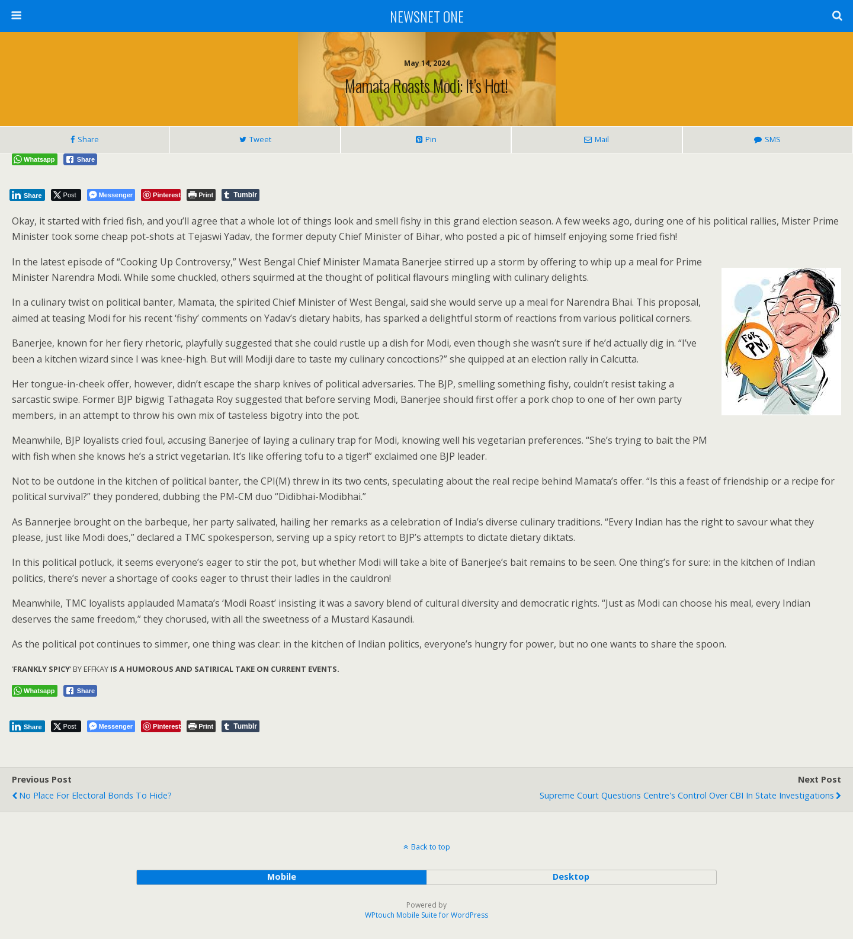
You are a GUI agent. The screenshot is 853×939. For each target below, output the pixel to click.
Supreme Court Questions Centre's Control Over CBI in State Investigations (687, 795)
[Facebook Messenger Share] (111, 195)
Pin (431, 139)
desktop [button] (571, 876)
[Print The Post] (201, 195)
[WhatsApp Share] (34, 159)
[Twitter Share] (66, 195)
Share (88, 139)
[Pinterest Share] (161, 195)
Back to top (430, 846)
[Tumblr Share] (240, 195)
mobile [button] (281, 876)
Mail (602, 139)
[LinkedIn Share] (27, 195)
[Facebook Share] (80, 159)
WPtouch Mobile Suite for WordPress (426, 915)
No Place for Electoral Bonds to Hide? (95, 795)
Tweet (260, 139)
